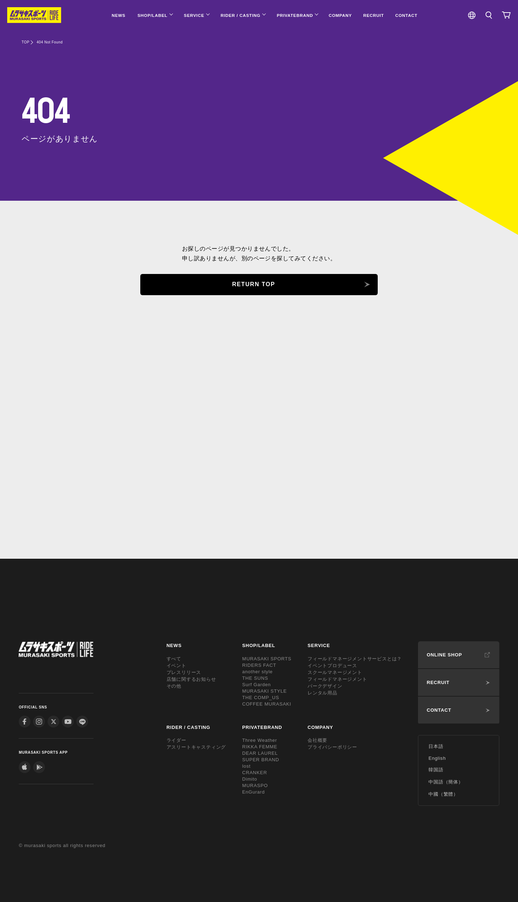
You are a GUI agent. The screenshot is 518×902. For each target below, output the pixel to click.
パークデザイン (325, 686)
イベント (176, 665)
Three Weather (259, 740)
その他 (174, 686)
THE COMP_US (260, 697)
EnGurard (253, 792)
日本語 (435, 746)
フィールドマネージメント (337, 679)
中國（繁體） (443, 794)
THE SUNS (255, 678)
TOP (25, 42)
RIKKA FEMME (259, 746)
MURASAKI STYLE (264, 691)
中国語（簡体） (445, 782)
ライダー (176, 740)
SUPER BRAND (260, 759)
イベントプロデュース (332, 665)
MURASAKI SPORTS (266, 658)
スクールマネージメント (335, 672)
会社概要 (317, 740)
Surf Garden (256, 684)
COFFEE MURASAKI (266, 704)
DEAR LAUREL (260, 753)
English (437, 758)
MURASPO (255, 785)
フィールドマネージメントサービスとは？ (355, 658)
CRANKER (254, 772)
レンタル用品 (322, 693)
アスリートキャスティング (196, 747)
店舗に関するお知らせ (191, 679)
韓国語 (435, 769)
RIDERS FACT (259, 665)
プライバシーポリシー (332, 747)
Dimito (249, 779)
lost (246, 766)
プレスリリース (184, 672)
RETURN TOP (253, 284)
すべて (174, 658)
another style (257, 671)
